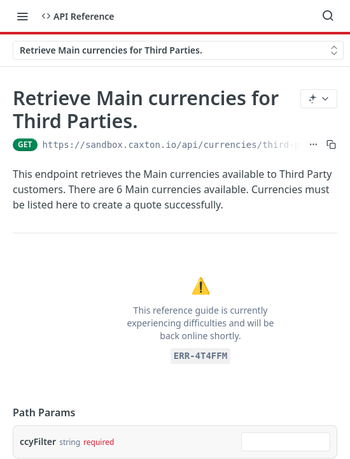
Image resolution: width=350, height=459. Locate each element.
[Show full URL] (313, 144)
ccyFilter (38, 441)
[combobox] (285, 441)
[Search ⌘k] (327, 16)
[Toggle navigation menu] (22, 16)
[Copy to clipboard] (331, 144)
